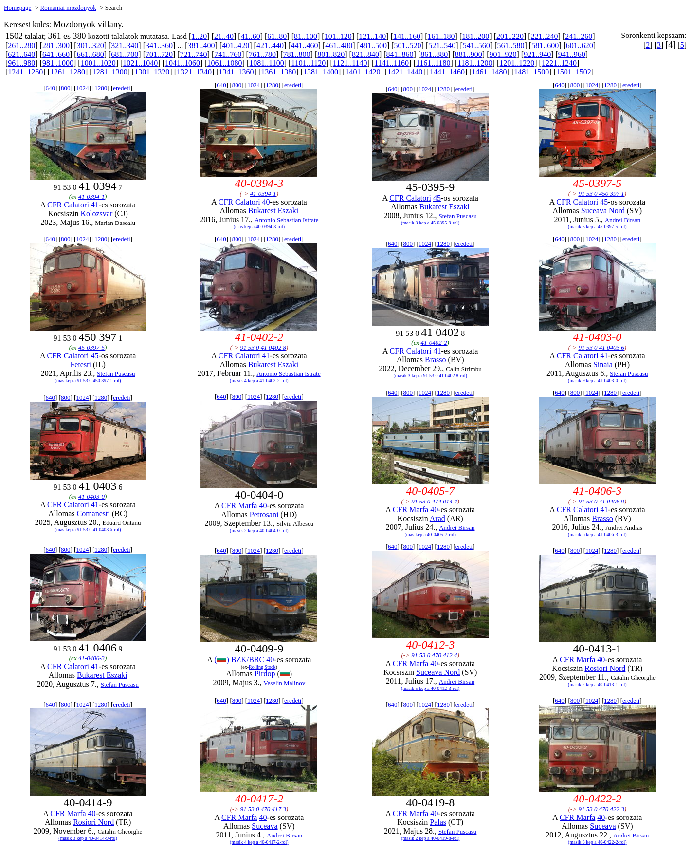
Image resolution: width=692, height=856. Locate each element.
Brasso (435, 359)
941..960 (571, 54)
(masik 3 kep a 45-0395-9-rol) (430, 222)
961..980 (21, 63)
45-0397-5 (91, 347)
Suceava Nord (603, 210)
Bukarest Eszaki (273, 210)
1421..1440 (404, 72)
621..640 (21, 54)
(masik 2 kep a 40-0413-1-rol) (597, 684)
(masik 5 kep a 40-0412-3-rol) (430, 688)
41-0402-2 (433, 342)
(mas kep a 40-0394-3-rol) (259, 226)
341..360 (159, 45)
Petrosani (264, 514)
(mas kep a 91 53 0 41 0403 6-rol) (88, 529)
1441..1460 (447, 72)
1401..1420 (363, 72)
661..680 (90, 54)
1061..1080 (224, 63)
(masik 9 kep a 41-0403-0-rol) (597, 380)
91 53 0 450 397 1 (601, 193)
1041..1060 (182, 63)
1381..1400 (320, 72)
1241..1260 (25, 72)
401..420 (235, 45)
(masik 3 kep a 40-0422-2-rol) (597, 842)
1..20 (199, 36)
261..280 (21, 45)
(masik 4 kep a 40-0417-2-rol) (259, 842)
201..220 (510, 36)
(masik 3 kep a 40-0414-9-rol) (87, 838)
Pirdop (265, 674)
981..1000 (57, 63)
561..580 (511, 45)
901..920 (503, 54)
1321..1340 (194, 72)
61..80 (277, 36)
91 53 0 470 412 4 (434, 655)
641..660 (56, 54)
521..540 (441, 45)
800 (66, 88)
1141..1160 (391, 63)
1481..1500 (531, 72)
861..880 (434, 54)
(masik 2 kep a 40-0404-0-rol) (259, 530)
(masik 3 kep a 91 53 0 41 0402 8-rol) (430, 375)
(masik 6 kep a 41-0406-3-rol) (597, 534)
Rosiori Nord (604, 668)
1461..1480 (489, 72)
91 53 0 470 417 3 (263, 809)
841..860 (400, 54)
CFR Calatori (68, 205)
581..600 (545, 45)
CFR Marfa (239, 506)
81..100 (305, 36)
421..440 (270, 45)
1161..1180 (433, 63)
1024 (82, 88)
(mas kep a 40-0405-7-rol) (430, 534)
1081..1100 (266, 63)
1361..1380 (278, 72)
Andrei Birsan (622, 219)
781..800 (296, 54)
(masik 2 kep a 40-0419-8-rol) (430, 838)
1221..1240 (559, 63)
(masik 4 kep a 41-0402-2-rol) (259, 380)
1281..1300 (109, 72)
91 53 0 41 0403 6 (601, 347)
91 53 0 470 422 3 (601, 809)
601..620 (579, 45)
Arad (437, 518)
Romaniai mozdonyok (68, 7)
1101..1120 (308, 63)
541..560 (476, 45)
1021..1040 (140, 63)
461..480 (338, 45)
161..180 (441, 36)
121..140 (372, 36)
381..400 (201, 45)
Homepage (17, 7)
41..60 (250, 36)
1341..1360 (236, 72)
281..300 (56, 45)
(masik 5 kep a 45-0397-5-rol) (597, 226)
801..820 (331, 54)
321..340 (124, 45)
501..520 (407, 45)
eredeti (121, 88)
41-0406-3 (91, 658)
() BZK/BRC (239, 659)
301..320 (90, 45)
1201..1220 (516, 63)
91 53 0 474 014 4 (434, 501)
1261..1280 (67, 72)
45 (437, 198)
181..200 (475, 36)
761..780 (262, 54)
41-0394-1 (91, 196)
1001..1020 (98, 63)
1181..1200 (474, 63)
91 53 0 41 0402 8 (263, 347)
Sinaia (603, 364)
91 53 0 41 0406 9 (601, 501)
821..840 (365, 54)
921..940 (537, 54)
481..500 (373, 45)
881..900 (468, 54)
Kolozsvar (96, 213)
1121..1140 (350, 63)
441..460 (304, 45)
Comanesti (92, 513)
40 (266, 202)
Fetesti (80, 364)
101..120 (338, 36)
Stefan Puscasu (457, 216)
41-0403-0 (91, 496)
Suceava (264, 826)
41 (95, 205)
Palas (438, 822)
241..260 (578, 36)
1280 (100, 88)
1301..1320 (151, 72)
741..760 (227, 54)
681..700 (124, 54)
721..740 (193, 54)
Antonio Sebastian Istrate (286, 219)
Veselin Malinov (285, 683)
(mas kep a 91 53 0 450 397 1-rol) (88, 380)
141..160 (406, 36)
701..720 (159, 54)
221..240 (544, 36)
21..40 (224, 36)
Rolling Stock (262, 667)
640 (50, 88)
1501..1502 (573, 72)
